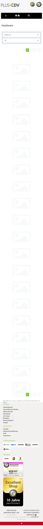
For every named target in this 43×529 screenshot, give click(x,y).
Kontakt (5, 429)
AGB (4, 433)
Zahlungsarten (8, 407)
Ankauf (5, 422)
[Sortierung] (21, 35)
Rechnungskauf (8, 420)
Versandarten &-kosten (10, 409)
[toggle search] (29, 15)
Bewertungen (21, 519)
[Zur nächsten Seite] (36, 50)
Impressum (7, 435)
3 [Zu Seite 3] (33, 50)
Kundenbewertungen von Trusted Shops (18, 517)
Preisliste (6, 418)
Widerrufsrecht (8, 411)
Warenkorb (6, 414)
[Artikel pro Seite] (21, 40)
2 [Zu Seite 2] (30, 50)
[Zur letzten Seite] (39, 50)
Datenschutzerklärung (10, 431)
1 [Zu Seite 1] (27, 50)
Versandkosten (12, 515)
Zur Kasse (6, 416)
